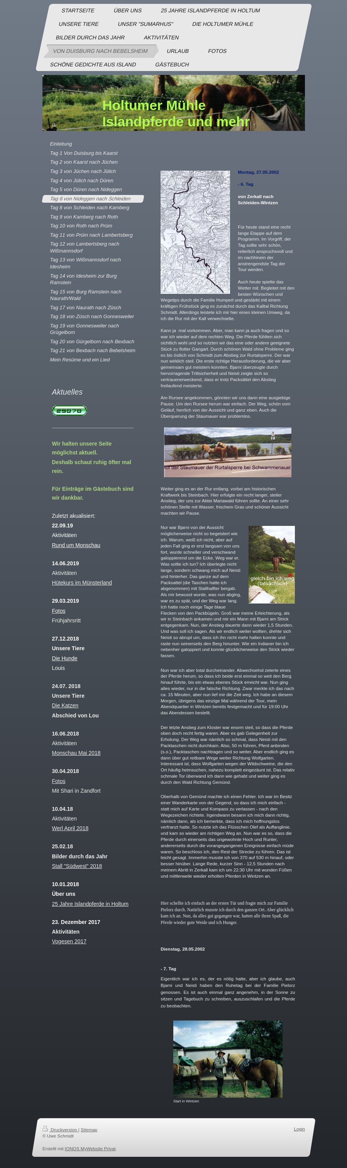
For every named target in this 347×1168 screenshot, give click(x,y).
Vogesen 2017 (69, 941)
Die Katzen (65, 705)
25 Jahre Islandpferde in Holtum (90, 904)
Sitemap (89, 1129)
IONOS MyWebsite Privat (89, 1148)
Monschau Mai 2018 (76, 753)
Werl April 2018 (70, 828)
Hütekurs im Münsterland (82, 583)
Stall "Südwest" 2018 (77, 866)
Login (299, 1128)
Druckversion (60, 1129)
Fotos (59, 781)
